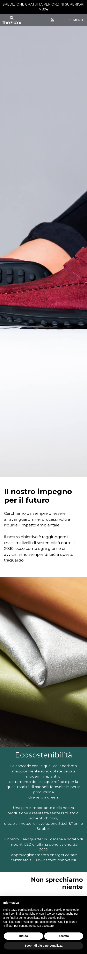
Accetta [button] (63, 936)
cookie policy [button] (56, 917)
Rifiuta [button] (23, 936)
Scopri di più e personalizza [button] (43, 945)
